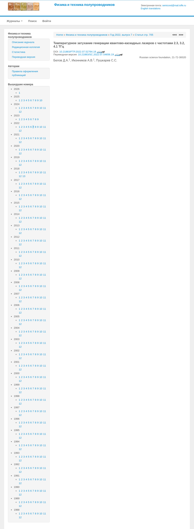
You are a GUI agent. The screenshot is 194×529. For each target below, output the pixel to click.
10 (40, 100)
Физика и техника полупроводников (84, 4)
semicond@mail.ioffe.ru (174, 5)
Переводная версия (23, 57)
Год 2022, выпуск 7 (121, 34)
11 (44, 108)
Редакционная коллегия (26, 47)
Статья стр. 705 (144, 34)
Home (59, 34)
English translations (150, 8)
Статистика (18, 52)
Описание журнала (23, 42)
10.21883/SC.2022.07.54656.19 (100, 54)
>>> (181, 34)
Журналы (15, 21)
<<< (174, 34)
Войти (46, 21)
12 (20, 111)
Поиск (32, 21)
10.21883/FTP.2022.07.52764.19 (82, 51)
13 (24, 176)
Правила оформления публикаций (25, 73)
